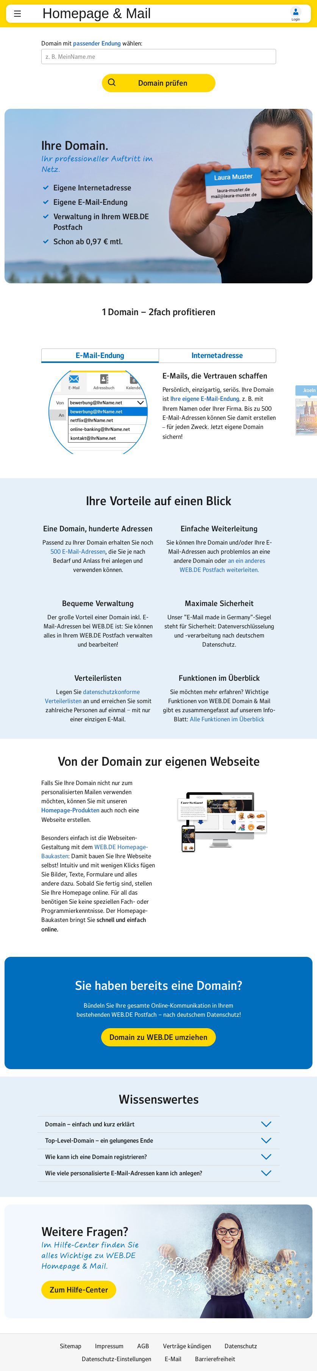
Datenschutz (241, 1346)
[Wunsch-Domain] (158, 56)
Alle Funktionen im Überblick (227, 719)
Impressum (109, 1346)
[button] (17, 14)
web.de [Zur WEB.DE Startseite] (32, 13)
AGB (143, 1346)
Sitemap (70, 1346)
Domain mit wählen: (91, 43)
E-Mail (173, 1359)
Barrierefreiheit (215, 1359)
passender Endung (97, 43)
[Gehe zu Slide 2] (217, 356)
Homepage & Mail (96, 13)
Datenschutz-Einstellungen (116, 1359)
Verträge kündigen (187, 1346)
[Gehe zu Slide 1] (100, 356)
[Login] (295, 11)
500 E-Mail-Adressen (77, 551)
